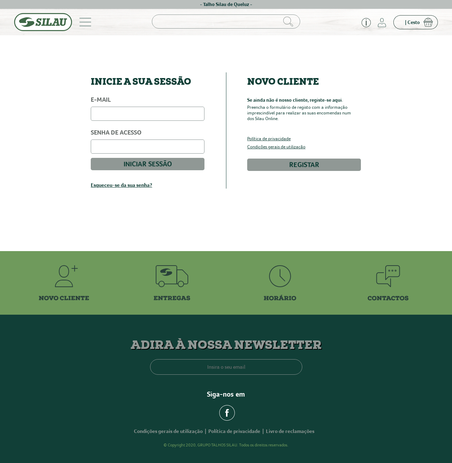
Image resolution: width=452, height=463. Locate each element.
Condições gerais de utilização (276, 147)
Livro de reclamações (290, 431)
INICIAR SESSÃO (148, 164)
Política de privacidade (269, 139)
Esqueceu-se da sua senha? (121, 185)
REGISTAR (304, 165)
